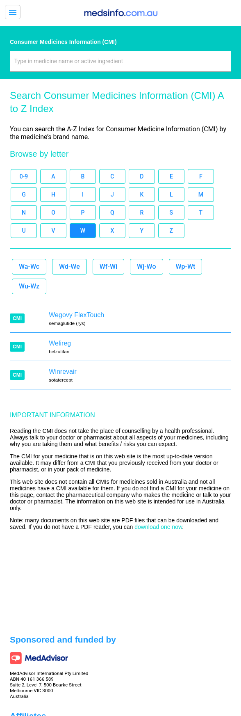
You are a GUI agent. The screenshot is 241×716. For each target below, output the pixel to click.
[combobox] (120, 64)
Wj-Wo (146, 266)
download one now (158, 527)
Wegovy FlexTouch (76, 314)
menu (13, 12)
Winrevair (63, 371)
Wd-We (69, 266)
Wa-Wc (29, 266)
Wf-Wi (108, 266)
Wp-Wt (186, 266)
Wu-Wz (29, 286)
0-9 (24, 176)
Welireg (60, 343)
